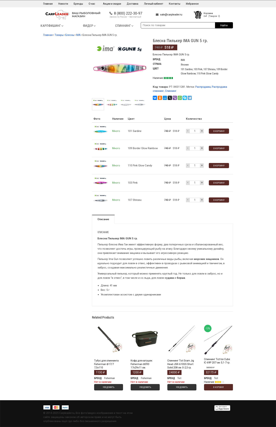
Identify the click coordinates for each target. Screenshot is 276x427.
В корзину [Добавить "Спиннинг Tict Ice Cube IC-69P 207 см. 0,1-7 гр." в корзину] (218, 387)
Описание (103, 219)
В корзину (218, 131)
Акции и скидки (112, 3)
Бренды (78, 3)
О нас (93, 3)
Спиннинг (170, 91)
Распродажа (203, 86)
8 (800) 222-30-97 (128, 13)
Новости (63, 3)
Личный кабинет (153, 3)
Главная (48, 3)
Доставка (132, 3)
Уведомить (108, 387)
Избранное (192, 3)
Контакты (174, 3)
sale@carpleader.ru (171, 14)
